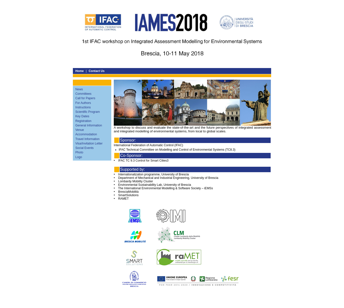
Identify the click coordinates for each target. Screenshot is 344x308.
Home (79, 71)
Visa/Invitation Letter (89, 143)
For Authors (83, 103)
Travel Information (87, 139)
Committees (83, 93)
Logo (78, 157)
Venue (79, 130)
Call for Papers (85, 98)
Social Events (84, 148)
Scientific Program (87, 112)
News (79, 89)
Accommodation (86, 134)
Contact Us (97, 71)
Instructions (83, 107)
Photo (79, 152)
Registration (83, 121)
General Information (88, 125)
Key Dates (82, 116)
